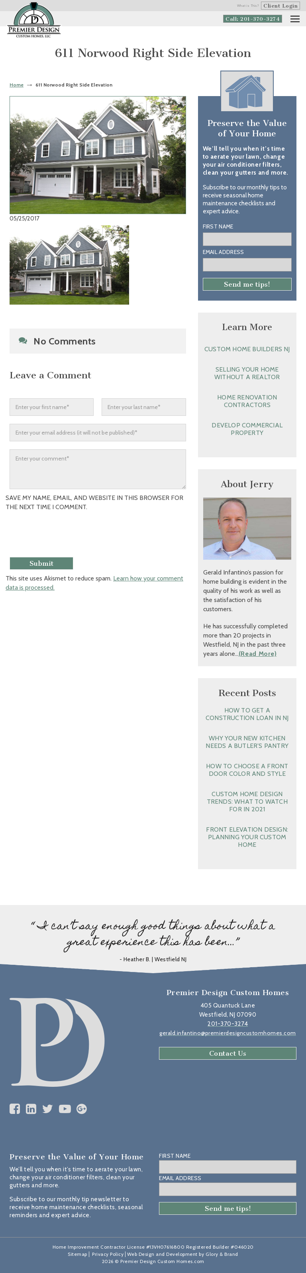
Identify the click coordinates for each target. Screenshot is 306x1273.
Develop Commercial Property (247, 429)
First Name (218, 226)
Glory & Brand (222, 1254)
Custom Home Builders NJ (247, 349)
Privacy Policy (108, 1254)
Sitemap (77, 1254)
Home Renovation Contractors (247, 401)
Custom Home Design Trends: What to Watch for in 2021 (247, 801)
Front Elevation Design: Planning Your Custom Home (247, 837)
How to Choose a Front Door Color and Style (247, 769)
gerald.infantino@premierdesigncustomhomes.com (227, 1033)
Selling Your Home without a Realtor (247, 373)
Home (17, 85)
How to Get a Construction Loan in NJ (247, 714)
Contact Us (228, 1053)
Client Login (280, 6)
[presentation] (72, 535)
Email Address (223, 252)
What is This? (248, 6)
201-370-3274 (228, 1023)
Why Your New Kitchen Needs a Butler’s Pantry (247, 742)
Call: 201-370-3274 (253, 19)
